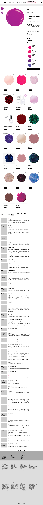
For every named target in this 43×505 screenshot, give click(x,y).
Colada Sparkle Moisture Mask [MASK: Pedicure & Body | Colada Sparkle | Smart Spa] (23, 490)
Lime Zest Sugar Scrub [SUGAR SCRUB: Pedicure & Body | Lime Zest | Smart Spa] (22, 486)
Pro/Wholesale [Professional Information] (23, 2)
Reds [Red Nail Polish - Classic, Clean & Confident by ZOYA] (11, 469)
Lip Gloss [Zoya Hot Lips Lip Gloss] (3, 470)
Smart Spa (22, 457)
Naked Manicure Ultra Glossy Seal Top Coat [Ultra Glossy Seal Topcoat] (33, 489)
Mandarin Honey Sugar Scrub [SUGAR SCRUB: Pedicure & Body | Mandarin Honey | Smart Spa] (5, 486)
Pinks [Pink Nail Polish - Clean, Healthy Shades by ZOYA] (2, 469)
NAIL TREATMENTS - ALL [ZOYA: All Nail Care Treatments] (22, 484)
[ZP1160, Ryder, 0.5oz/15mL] (9, 199)
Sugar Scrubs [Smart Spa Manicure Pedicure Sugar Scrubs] (21, 485)
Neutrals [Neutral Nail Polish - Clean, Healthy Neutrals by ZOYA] (12, 468)
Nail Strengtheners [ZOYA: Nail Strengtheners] (4, 464)
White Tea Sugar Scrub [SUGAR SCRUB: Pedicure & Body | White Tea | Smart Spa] (22, 487)
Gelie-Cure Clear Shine (13, 490)
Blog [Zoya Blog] (27, 2)
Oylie (21, 458)
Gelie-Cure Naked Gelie (31, 487)
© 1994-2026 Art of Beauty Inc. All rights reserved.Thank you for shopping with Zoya (21, 503)
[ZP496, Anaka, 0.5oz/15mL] (21, 199)
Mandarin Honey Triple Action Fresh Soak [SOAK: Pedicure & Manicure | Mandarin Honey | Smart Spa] (33, 483)
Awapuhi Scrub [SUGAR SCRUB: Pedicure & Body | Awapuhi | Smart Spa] (3, 489)
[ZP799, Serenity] (33, 65)
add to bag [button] (32, 16)
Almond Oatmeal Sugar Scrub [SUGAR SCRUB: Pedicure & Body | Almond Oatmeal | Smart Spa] (5, 488)
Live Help (3, 454)
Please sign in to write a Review (3, 215)
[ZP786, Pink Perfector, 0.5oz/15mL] (9, 81)
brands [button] (13, 2)
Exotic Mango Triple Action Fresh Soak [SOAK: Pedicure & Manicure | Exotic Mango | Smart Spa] (6, 483)
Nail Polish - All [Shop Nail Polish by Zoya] (30, 469)
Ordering (3, 455)
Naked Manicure (23, 454)
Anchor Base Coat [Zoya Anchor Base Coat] (22, 469)
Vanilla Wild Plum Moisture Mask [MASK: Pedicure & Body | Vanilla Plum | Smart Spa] (32, 490)
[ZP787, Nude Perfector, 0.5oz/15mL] (21, 140)
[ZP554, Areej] (33, 56)
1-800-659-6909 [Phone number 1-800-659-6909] (13, 457)
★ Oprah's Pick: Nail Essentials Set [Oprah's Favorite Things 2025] (23, 489)
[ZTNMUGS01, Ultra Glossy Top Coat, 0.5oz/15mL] (21, 101)
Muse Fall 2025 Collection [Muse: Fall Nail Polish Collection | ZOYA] (5, 467)
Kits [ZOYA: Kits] (29, 464)
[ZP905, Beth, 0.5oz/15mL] (9, 179)
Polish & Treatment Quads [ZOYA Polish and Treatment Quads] (5, 465)
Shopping (12, 456)
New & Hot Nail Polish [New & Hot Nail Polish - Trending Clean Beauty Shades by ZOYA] (4, 466)
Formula (33, 38)
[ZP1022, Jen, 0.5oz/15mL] (9, 159)
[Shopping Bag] (41, 2)
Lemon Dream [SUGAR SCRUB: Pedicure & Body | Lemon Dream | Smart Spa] (12, 487)
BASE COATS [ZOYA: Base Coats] (12, 463)
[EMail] (31, 18)
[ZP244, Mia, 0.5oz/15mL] (21, 159)
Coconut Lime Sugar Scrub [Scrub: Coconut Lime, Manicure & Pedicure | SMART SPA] (32, 467)
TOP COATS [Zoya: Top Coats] (3, 463)
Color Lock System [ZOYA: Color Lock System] (13, 464)
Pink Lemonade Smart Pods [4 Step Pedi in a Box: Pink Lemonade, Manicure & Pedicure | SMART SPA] (14, 467)
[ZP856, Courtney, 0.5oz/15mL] (21, 120)
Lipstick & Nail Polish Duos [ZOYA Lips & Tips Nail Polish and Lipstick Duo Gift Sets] (23, 465)
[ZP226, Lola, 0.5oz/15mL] (21, 81)
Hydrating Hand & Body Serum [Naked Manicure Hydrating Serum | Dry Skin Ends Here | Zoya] (5, 490)
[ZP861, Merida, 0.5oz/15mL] (34, 120)
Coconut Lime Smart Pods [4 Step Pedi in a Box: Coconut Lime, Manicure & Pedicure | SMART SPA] (5, 468)
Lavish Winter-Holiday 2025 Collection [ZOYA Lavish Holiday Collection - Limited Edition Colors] (33, 466)
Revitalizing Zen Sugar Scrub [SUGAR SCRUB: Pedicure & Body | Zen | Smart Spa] (14, 489)
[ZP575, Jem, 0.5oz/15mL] (21, 179)
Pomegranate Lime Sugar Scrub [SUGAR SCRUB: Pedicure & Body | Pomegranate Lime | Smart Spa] (14, 486)
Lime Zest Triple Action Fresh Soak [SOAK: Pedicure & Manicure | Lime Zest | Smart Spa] (14, 483)
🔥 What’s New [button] (18, 2)
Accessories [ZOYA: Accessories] (21, 464)
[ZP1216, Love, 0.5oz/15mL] (9, 101)
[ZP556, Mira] (33, 61)
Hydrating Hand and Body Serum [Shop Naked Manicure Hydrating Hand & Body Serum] (14, 488)
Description (29, 24)
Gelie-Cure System (23, 455)
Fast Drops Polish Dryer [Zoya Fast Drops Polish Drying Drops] (13, 470)
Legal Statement (13, 454)
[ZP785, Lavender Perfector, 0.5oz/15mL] (34, 101)
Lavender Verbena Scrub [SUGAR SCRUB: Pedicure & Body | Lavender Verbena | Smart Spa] (22, 488)
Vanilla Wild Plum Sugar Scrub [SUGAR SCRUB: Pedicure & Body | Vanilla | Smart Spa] (32, 485)
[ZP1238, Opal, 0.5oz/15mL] (34, 81)
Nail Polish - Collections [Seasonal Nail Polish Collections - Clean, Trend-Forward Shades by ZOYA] (22, 470)
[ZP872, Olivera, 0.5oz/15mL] (34, 159)
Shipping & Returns (4, 456)
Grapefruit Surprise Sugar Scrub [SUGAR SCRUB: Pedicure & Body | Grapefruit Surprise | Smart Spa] (5, 487)
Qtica (21, 456)
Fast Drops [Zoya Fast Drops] (30, 470)
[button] (4, 2)
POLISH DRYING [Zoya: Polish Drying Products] (21, 463)
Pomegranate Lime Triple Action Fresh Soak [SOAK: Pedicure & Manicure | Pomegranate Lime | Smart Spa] (24, 483)
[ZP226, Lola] (33, 52)
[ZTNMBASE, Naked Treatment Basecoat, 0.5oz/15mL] (9, 120)
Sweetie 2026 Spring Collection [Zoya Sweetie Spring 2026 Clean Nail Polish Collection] (23, 466)
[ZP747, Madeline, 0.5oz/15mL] (34, 140)
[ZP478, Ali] (33, 47)
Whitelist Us (12, 455)
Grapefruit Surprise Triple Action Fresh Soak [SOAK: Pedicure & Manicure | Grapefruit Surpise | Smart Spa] (6, 484)
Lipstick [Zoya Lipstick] (21, 468)
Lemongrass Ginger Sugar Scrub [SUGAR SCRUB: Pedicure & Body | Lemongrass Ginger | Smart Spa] (14, 485)
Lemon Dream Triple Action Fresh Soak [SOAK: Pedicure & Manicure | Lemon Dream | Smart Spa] (15, 484)
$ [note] (33, 52)
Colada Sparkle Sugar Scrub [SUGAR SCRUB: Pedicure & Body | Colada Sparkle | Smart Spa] (5, 485)
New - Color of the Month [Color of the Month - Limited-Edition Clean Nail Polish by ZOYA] (22, 467)
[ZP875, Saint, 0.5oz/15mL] (34, 179)
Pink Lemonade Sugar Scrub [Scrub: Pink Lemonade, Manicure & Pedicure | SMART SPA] (32, 468)
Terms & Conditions (4, 457)
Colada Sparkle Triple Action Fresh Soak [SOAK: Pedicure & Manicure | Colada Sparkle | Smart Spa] (33, 484)
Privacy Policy (3, 458)
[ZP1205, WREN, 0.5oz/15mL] (9, 140)
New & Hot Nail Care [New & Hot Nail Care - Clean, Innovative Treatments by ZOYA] (13, 466)
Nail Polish (28, 33)
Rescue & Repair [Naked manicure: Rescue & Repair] (30, 463)
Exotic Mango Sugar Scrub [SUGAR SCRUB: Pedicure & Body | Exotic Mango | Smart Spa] (32, 486)
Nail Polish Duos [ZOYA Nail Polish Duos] (13, 465)
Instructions (33, 40)
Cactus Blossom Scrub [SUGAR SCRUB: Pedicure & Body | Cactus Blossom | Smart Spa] (31, 488)
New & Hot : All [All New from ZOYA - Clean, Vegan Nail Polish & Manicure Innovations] (30, 465)
